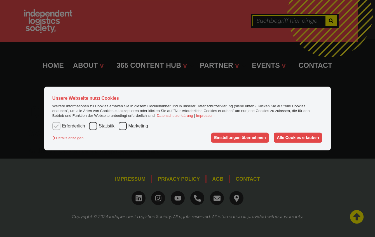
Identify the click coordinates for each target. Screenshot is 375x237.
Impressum (205, 116)
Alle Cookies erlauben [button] (298, 137)
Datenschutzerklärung (175, 116)
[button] (69, 138)
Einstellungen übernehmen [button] (240, 137)
